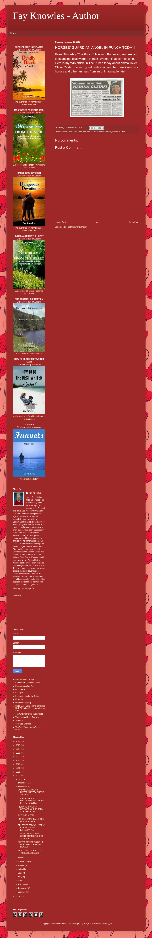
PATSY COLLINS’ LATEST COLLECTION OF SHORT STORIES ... (30, 836)
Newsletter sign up (23, 702)
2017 (18, 776)
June (20, 873)
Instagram (19, 693)
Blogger (108, 923)
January (22, 892)
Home (13, 33)
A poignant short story (29, 479)
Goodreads (20, 689)
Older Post (133, 222)
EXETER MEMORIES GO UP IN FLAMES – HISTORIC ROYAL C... (30, 844)
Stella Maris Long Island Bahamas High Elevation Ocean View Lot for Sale (30, 708)
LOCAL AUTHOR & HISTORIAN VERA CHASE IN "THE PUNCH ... (31, 800)
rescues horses (105, 132)
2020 (18, 764)
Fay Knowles (35, 493)
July (20, 869)
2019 (18, 768)
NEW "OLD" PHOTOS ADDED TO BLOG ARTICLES (31, 852)
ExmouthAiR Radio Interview (27, 683)
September (23, 861)
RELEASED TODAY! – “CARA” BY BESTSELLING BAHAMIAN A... (31, 827)
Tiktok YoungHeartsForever (27, 717)
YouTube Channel (23, 724)
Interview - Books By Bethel (27, 696)
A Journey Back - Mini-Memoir (29, 353)
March (21, 884)
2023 (18, 753)
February (22, 888)
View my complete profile (23, 588)
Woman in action (118, 132)
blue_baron (88, 923)
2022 (18, 757)
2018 (18, 772)
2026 (18, 741)
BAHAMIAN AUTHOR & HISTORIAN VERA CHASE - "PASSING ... (31, 792)
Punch (95, 132)
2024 (18, 749)
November (23, 786)
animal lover (67, 132)
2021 (18, 760)
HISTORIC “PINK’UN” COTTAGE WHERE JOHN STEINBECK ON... (30, 809)
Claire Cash (77, 132)
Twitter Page (20, 720)
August (21, 865)
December (23, 783)
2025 (18, 745)
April (20, 881)
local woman (87, 132)
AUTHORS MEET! (26, 815)
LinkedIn (19, 699)
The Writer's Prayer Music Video (29, 714)
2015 (18, 897)
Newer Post (61, 222)
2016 (18, 779)
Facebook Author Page (25, 686)
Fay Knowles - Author (56, 15)
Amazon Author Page (24, 679)
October (22, 858)
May (20, 877)
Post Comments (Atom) (77, 227)
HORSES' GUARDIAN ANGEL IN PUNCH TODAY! (31, 820)
